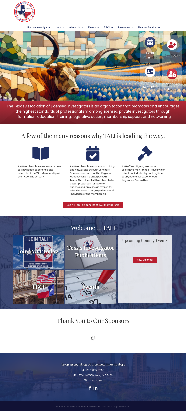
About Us (74, 27)
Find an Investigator (38, 27)
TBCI (106, 27)
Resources (124, 27)
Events (92, 27)
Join (58, 27)
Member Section (147, 27)
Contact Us (95, 380)
